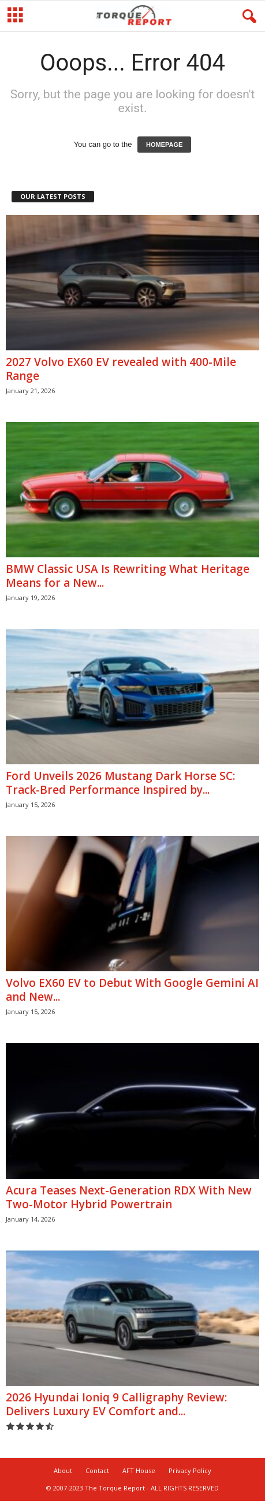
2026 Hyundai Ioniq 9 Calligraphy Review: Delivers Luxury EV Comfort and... (116, 1405)
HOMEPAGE (164, 145)
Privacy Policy (190, 1471)
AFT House (138, 1471)
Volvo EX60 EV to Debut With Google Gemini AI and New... (132, 990)
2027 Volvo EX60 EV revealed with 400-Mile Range (121, 370)
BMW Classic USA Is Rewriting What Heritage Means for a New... (127, 577)
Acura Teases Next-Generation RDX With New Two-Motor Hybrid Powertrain (129, 1198)
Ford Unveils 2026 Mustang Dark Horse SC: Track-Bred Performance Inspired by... (120, 784)
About (63, 1471)
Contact (97, 1471)
